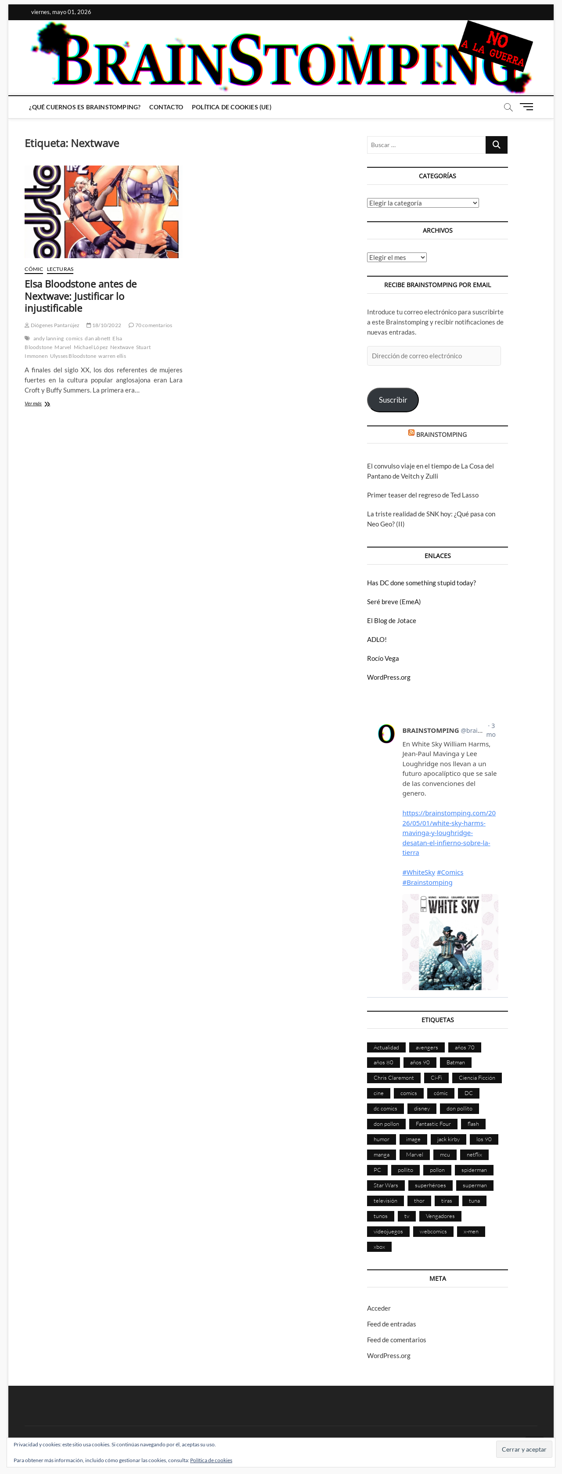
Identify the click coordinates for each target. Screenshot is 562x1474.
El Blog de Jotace (391, 620)
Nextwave (122, 347)
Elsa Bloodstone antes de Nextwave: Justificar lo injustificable (81, 296)
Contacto (166, 107)
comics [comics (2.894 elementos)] (408, 1092)
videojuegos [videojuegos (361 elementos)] (388, 1231)
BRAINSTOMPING (441, 434)
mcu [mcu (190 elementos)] (445, 1154)
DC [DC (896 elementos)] (469, 1092)
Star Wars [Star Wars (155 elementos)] (386, 1185)
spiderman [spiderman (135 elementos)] (474, 1169)
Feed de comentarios (396, 1340)
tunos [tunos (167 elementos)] (381, 1215)
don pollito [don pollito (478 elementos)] (459, 1108)
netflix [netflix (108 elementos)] (474, 1154)
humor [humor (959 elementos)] (381, 1138)
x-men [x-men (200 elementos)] (471, 1231)
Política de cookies (211, 1460)
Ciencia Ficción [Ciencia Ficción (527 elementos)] (477, 1077)
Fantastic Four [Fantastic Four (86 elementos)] (433, 1123)
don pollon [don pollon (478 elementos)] (386, 1123)
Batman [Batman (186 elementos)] (456, 1062)
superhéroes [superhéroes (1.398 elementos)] (430, 1185)
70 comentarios (150, 325)
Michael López (91, 347)
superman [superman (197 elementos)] (475, 1185)
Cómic (34, 269)
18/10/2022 (103, 325)
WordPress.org (389, 677)
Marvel (62, 347)
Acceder (379, 1308)
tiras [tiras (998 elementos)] (446, 1200)
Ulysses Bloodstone (73, 356)
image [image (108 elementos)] (413, 1138)
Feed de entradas (391, 1324)
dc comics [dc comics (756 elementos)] (385, 1108)
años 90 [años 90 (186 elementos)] (420, 1062)
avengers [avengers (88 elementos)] (427, 1047)
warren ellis (112, 356)
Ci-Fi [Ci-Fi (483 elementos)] (436, 1077)
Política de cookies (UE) (231, 107)
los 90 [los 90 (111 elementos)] (484, 1138)
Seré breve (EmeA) (394, 601)
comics (74, 338)
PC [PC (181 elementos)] (377, 1169)
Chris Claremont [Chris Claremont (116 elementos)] (394, 1077)
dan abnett (97, 338)
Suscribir (393, 399)
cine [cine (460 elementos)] (379, 1092)
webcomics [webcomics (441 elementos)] (433, 1231)
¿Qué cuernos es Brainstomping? (84, 107)
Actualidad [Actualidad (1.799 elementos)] (386, 1047)
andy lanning (48, 338)
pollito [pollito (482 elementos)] (405, 1169)
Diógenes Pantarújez (52, 325)
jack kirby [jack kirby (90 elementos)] (448, 1138)
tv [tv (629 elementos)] (406, 1215)
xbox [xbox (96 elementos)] (379, 1246)
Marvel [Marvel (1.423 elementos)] (414, 1154)
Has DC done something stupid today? (421, 583)
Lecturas (60, 269)
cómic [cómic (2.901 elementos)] (441, 1092)
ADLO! (377, 639)
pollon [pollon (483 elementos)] (437, 1169)
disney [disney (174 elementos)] (422, 1108)
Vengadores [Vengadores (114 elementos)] (440, 1215)
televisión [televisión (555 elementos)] (385, 1200)
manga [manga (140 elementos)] (381, 1154)
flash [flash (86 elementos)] (473, 1123)
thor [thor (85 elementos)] (419, 1200)
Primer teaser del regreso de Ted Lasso (423, 495)
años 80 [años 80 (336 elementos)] (383, 1062)
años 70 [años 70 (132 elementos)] (465, 1047)
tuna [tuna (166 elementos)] (474, 1200)
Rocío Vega (383, 658)
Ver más (46, 404)
